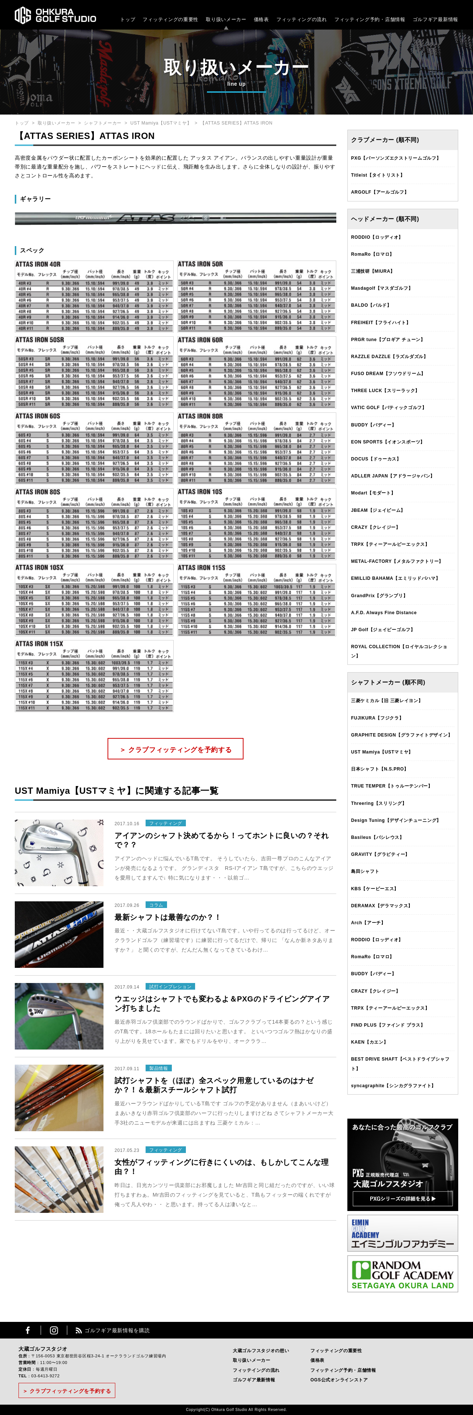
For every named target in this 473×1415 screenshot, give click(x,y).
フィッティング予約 (369, 19)
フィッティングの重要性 (170, 19)
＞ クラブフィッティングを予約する (175, 750)
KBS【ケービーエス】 (375, 888)
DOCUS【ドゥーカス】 (376, 459)
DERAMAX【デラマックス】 (382, 905)
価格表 (261, 19)
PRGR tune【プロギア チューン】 (388, 339)
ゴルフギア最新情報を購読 (117, 1330)
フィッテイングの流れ (256, 1370)
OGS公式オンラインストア (339, 1379)
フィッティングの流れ (301, 19)
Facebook (28, 1330)
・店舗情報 (392, 19)
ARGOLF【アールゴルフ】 (380, 192)
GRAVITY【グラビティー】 (380, 854)
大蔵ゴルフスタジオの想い (261, 1350)
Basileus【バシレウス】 (377, 837)
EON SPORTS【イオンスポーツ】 (388, 442)
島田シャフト (365, 871)
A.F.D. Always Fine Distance (384, 612)
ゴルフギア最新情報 (435, 19)
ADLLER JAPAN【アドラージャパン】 (393, 476)
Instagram (54, 1330)
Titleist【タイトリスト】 (378, 175)
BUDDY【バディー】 (373, 425)
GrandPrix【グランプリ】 (379, 595)
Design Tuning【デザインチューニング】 (396, 820)
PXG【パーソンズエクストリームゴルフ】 (396, 158)
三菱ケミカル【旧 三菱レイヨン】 (387, 700)
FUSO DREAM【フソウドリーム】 (388, 373)
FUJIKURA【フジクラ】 (377, 718)
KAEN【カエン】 (369, 1042)
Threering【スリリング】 (379, 803)
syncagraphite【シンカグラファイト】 (393, 1085)
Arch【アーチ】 (368, 922)
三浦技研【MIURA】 (373, 271)
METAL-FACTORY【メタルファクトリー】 (397, 561)
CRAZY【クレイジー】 (376, 527)
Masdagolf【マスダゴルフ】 (382, 288)
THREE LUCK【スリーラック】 (385, 390)
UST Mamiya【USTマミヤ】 (161, 123)
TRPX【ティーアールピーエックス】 (390, 544)
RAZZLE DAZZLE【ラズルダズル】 (389, 356)
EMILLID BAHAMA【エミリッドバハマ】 (395, 578)
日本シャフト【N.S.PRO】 (380, 769)
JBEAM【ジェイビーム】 (378, 510)
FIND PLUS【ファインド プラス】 (388, 1025)
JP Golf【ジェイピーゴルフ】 (383, 629)
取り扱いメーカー (226, 19)
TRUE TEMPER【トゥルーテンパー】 (392, 786)
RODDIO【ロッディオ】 (377, 237)
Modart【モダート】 (373, 493)
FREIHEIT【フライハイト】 (381, 322)
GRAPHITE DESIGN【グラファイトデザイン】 (401, 735)
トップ (127, 19)
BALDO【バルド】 (371, 305)
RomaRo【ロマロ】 (372, 254)
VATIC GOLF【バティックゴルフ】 (389, 407)
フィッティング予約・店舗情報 (343, 1370)
